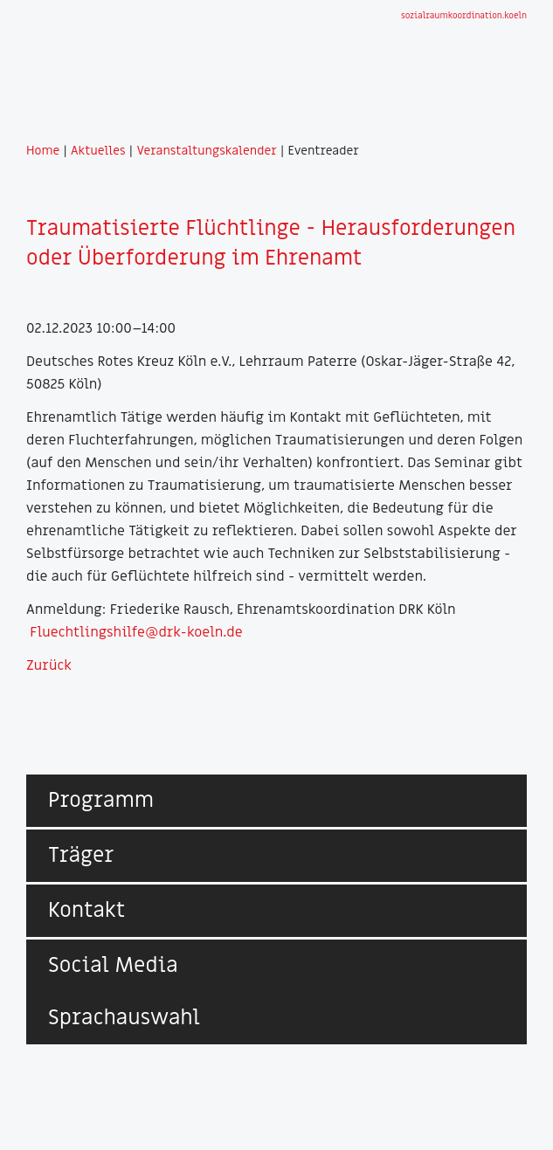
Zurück (49, 665)
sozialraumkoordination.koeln (464, 15)
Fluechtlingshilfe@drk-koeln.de (136, 632)
